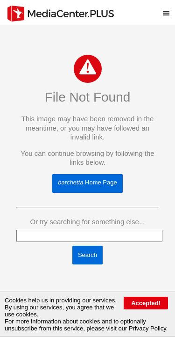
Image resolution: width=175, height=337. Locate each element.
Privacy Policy (147, 328)
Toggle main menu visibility (169, 9)
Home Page (87, 182)
